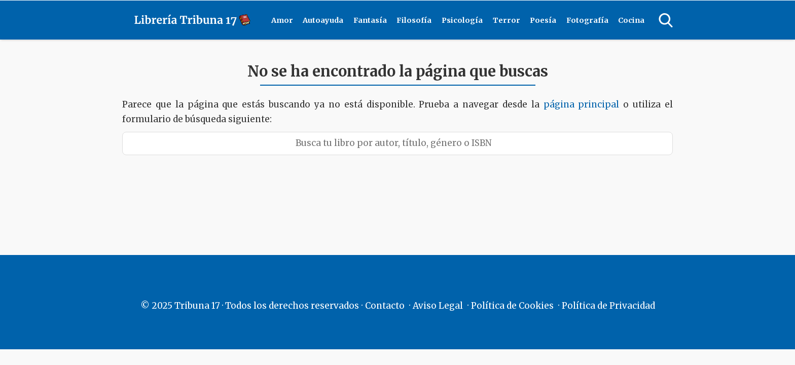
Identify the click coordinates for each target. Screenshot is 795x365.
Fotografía (587, 20)
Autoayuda (323, 20)
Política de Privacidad (608, 305)
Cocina (631, 20)
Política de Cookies (512, 305)
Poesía (543, 20)
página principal (584, 104)
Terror (506, 20)
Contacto (385, 305)
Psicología (462, 20)
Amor (282, 20)
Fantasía (370, 20)
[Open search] (666, 20)
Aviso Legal (438, 305)
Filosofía (413, 20)
